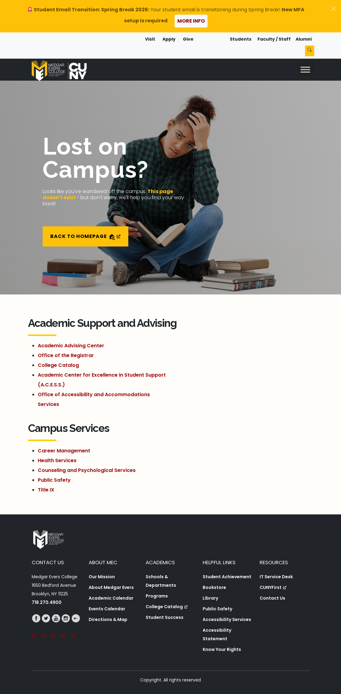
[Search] (309, 51)
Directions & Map (108, 619)
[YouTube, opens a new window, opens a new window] (57, 627)
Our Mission (102, 577)
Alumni (304, 39)
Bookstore (214, 587)
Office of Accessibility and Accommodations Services (94, 399)
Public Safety (54, 480)
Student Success (164, 617)
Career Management (64, 450)
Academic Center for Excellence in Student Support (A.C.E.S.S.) (102, 379)
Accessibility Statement (217, 634)
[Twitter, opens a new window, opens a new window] (46, 627)
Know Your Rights (222, 649)
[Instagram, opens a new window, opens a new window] (66, 627)
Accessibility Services (227, 619)
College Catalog (58, 365)
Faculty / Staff (274, 39)
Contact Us (272, 598)
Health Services (57, 460)
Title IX (46, 489)
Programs (157, 596)
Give (188, 39)
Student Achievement (227, 577)
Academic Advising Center (71, 345)
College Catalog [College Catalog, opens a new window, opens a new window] (167, 607)
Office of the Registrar (66, 355)
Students (240, 39)
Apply (169, 39)
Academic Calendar (111, 598)
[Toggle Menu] (305, 69)
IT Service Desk (276, 577)
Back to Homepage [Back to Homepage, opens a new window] (85, 236)
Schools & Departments (161, 581)
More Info (191, 20)
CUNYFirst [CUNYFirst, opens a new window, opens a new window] (273, 587)
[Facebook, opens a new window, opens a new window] (37, 627)
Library (210, 598)
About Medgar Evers (111, 587)
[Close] (333, 8)
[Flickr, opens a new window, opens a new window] (76, 627)
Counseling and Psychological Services (87, 470)
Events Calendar (107, 609)
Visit (150, 39)
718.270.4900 (47, 602)
